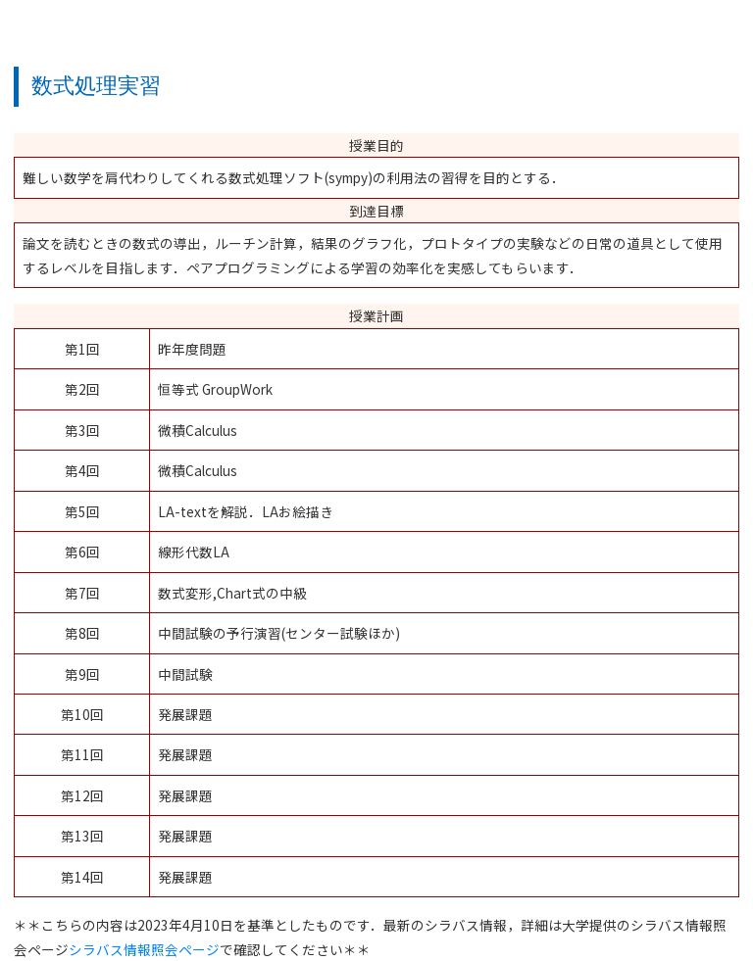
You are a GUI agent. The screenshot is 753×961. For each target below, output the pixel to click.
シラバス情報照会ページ (144, 949)
